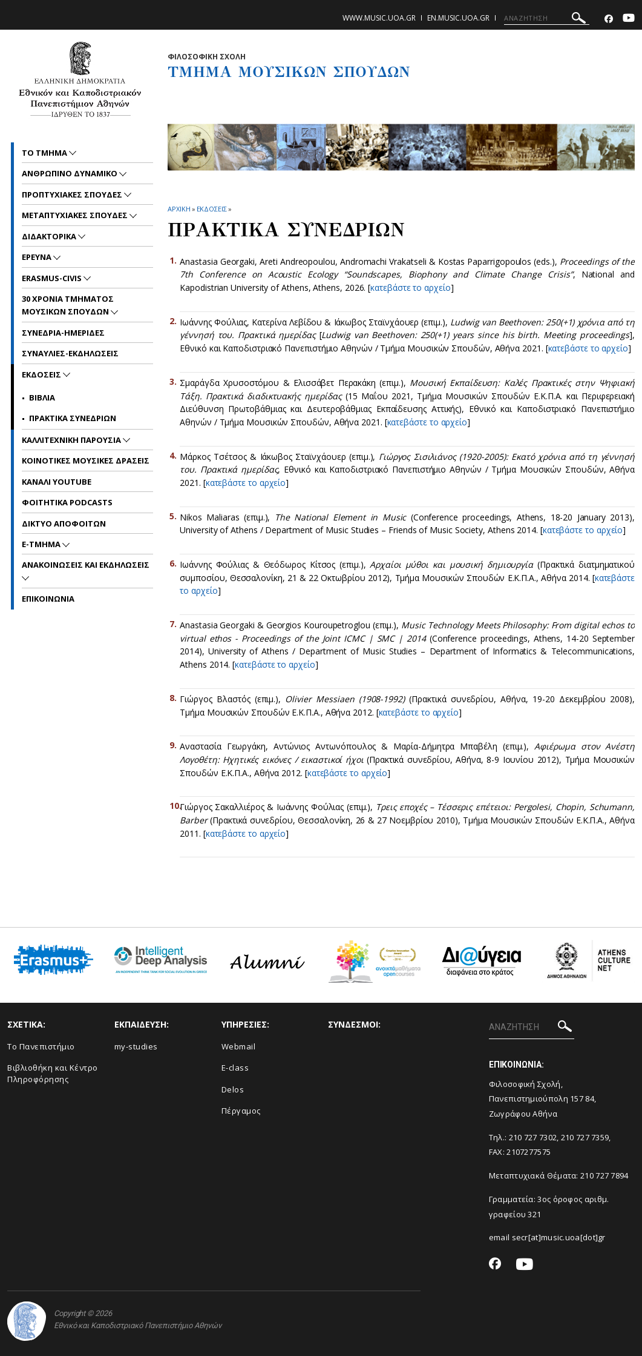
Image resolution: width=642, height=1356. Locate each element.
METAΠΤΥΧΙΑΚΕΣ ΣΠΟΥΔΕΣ (75, 215)
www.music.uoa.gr (379, 18)
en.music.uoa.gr (458, 18)
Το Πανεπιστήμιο (41, 1046)
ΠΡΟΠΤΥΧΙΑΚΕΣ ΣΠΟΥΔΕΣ (73, 194)
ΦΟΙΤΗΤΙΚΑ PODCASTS (67, 502)
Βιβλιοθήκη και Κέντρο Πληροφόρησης (52, 1073)
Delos (232, 1089)
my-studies (136, 1046)
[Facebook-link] (608, 19)
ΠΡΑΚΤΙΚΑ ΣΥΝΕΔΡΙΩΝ (72, 418)
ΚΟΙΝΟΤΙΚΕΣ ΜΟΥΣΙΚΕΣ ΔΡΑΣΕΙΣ (85, 460)
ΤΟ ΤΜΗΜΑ (45, 152)
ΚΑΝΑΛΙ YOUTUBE (56, 481)
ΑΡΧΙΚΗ (179, 208)
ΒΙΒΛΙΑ (42, 397)
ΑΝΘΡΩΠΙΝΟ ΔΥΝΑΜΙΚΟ (70, 173)
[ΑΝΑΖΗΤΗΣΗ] (546, 18)
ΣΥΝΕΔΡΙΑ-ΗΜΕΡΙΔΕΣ (63, 332)
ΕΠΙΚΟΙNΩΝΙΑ (48, 598)
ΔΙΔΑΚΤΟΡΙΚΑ (50, 236)
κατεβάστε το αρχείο (410, 287)
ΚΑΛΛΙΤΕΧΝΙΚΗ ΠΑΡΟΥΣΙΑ (72, 439)
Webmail (238, 1046)
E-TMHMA (42, 544)
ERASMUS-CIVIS (53, 278)
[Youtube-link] (629, 19)
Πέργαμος (241, 1110)
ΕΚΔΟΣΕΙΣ (212, 208)
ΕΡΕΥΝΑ (37, 256)
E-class (235, 1067)
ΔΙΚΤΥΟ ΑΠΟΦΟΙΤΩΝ (64, 523)
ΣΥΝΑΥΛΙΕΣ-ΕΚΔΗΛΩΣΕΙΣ (70, 353)
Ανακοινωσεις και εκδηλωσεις (85, 564)
